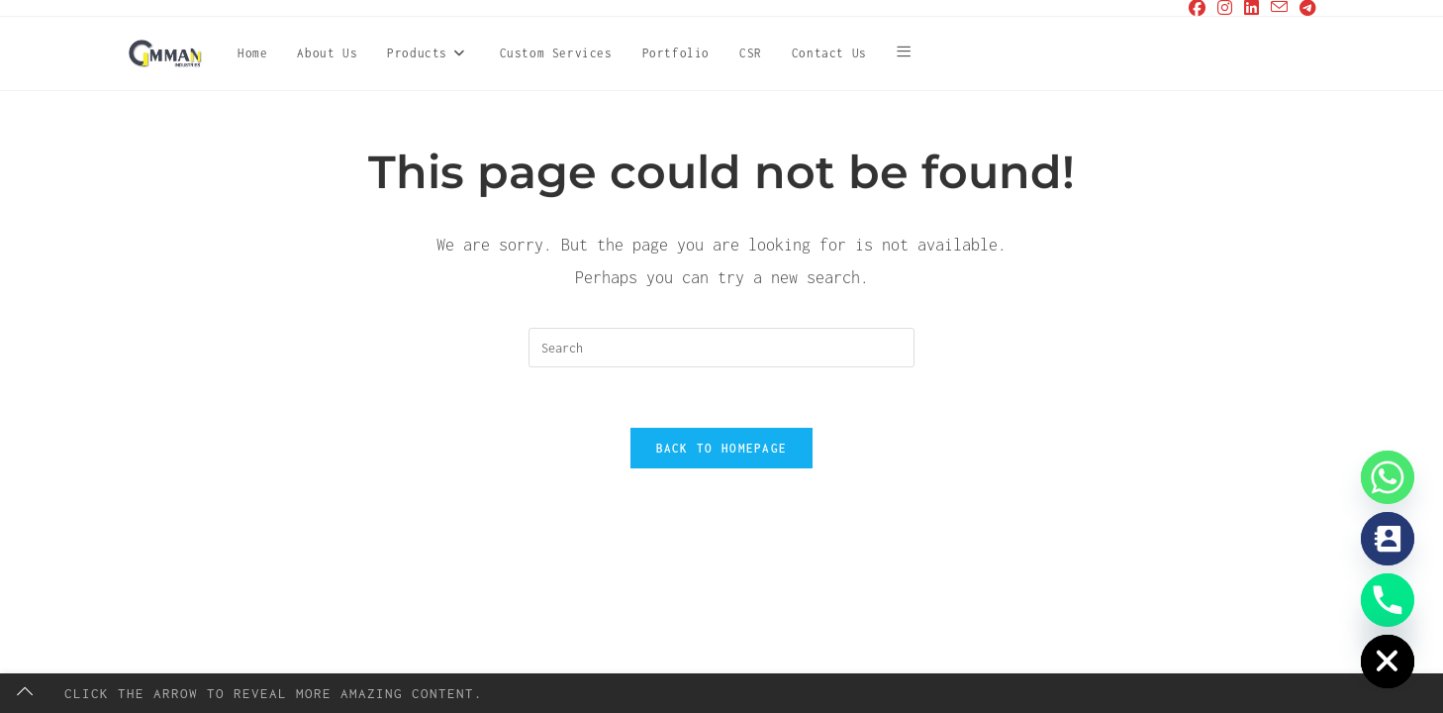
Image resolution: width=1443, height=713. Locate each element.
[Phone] (1387, 600)
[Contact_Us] (1387, 538)
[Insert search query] (721, 347)
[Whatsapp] (1387, 477)
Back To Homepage (722, 448)
